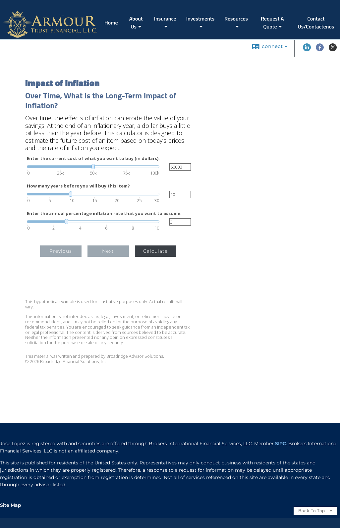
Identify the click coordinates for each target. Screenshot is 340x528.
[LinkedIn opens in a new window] (307, 50)
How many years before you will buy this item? (78, 186)
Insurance (165, 19)
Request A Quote (272, 22)
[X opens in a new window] (333, 50)
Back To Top (315, 510)
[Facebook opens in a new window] (320, 50)
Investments (200, 19)
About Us (136, 22)
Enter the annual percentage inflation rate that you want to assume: (104, 213)
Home (111, 22)
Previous (60, 251)
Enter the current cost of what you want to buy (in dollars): (93, 158)
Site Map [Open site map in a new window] (10, 505)
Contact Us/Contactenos (316, 22)
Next (108, 251)
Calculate (155, 251)
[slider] (93, 166)
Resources (236, 19)
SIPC (280, 444)
